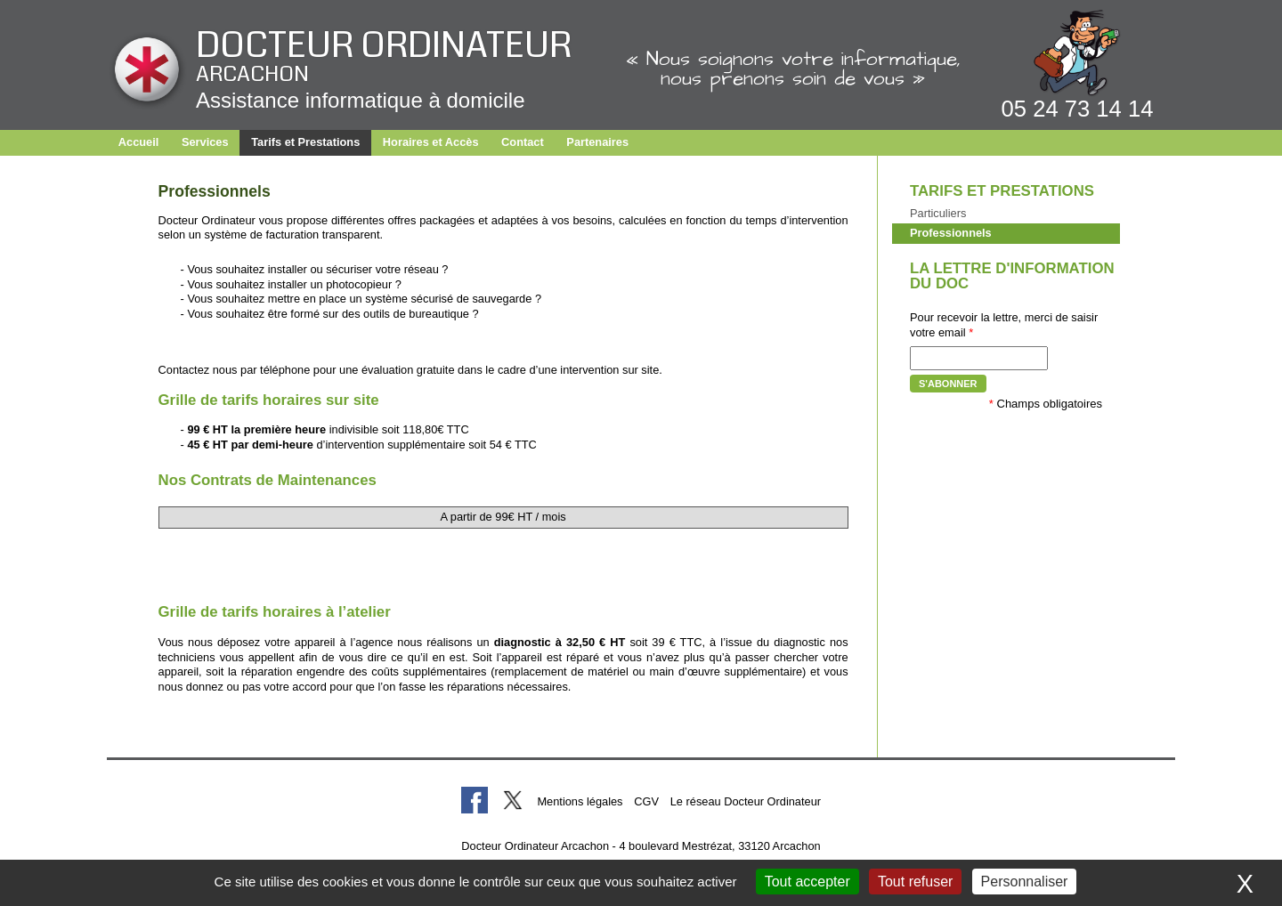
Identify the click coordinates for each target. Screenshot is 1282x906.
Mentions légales (579, 801)
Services (205, 142)
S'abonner (948, 383)
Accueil (138, 142)
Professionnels (951, 232)
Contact (522, 142)
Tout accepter (807, 881)
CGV (646, 801)
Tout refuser (915, 881)
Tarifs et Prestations (305, 142)
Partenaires (597, 142)
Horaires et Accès (431, 142)
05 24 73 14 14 (1078, 108)
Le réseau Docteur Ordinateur (745, 801)
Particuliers (938, 213)
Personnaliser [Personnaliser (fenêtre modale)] (1024, 881)
